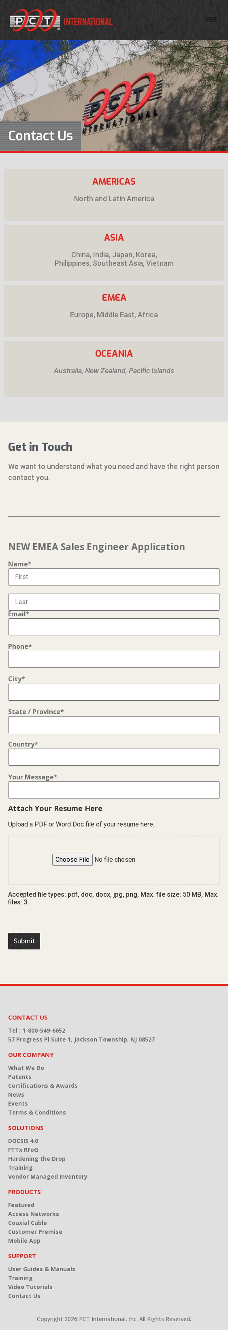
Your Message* (33, 777)
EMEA (114, 297)
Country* (23, 744)
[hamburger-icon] (211, 20)
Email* (19, 614)
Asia (114, 237)
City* (16, 679)
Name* (20, 564)
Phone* (20, 646)
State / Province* (36, 711)
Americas (114, 181)
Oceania (114, 353)
